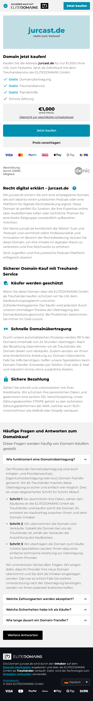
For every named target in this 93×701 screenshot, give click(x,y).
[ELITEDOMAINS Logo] (46, 657)
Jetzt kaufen (77, 6)
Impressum (11, 680)
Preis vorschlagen (46, 143)
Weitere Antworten (23, 635)
